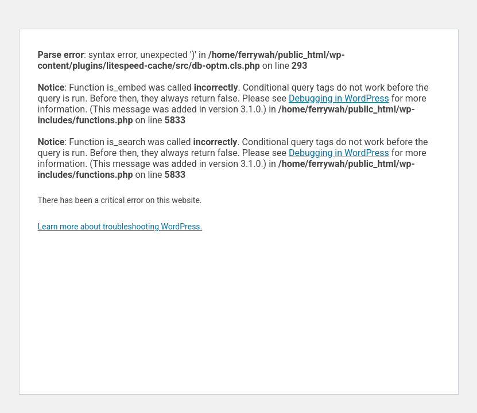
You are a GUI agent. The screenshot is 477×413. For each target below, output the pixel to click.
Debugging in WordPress (339, 98)
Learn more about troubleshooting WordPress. (120, 226)
